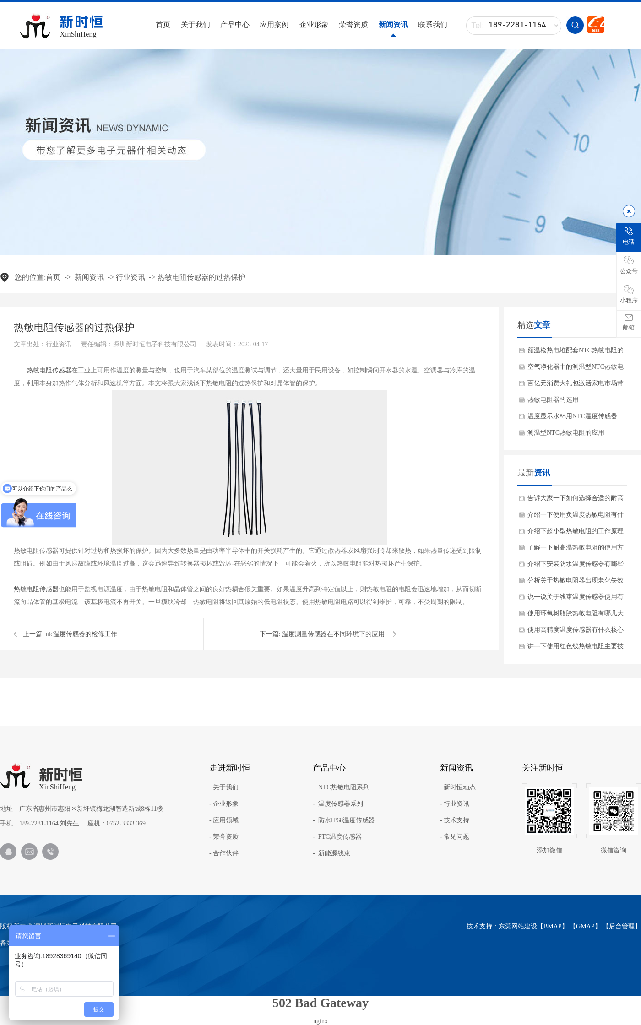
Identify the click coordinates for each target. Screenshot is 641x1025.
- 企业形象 (224, 804)
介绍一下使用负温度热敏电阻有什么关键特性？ (575, 517)
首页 (163, 24)
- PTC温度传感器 (337, 837)
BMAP (552, 926)
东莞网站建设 (518, 926)
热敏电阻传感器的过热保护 (201, 277)
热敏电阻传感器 (49, 370)
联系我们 (432, 24)
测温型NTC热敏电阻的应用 (565, 432)
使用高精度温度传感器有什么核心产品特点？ (575, 632)
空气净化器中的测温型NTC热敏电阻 (575, 369)
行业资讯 (130, 277)
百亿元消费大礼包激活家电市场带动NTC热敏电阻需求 (575, 386)
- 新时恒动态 (458, 787)
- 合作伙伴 (224, 853)
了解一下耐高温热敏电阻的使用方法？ (575, 550)
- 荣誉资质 (224, 837)
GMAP (585, 926)
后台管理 (622, 926)
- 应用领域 (224, 820)
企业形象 (314, 24)
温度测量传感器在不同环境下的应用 (333, 634)
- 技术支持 (454, 820)
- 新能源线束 (331, 853)
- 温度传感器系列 (338, 804)
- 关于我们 (224, 787)
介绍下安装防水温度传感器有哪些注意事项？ (575, 566)
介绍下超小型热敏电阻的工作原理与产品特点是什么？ (575, 533)
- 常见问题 (454, 837)
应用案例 (274, 24)
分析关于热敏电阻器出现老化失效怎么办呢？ (575, 583)
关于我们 (195, 24)
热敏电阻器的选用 (553, 399)
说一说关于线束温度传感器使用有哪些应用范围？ (575, 599)
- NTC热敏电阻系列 (341, 787)
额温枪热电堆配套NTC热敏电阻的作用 (575, 353)
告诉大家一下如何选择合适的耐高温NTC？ (575, 501)
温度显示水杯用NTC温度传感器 (572, 416)
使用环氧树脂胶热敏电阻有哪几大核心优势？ (575, 616)
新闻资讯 (393, 24)
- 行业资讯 (454, 804)
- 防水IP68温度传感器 (344, 820)
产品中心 (235, 24)
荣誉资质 (353, 24)
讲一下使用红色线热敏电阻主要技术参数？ (575, 649)
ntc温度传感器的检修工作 (81, 634)
